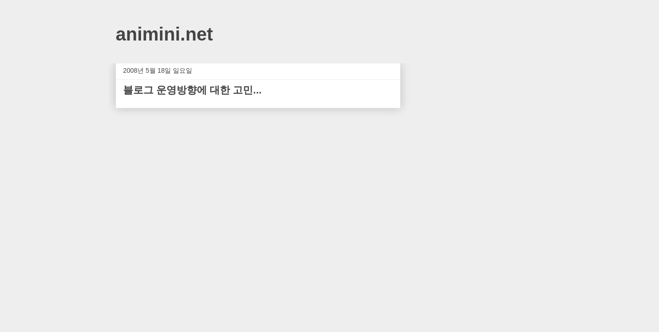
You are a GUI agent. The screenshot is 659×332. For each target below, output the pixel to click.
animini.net (164, 34)
